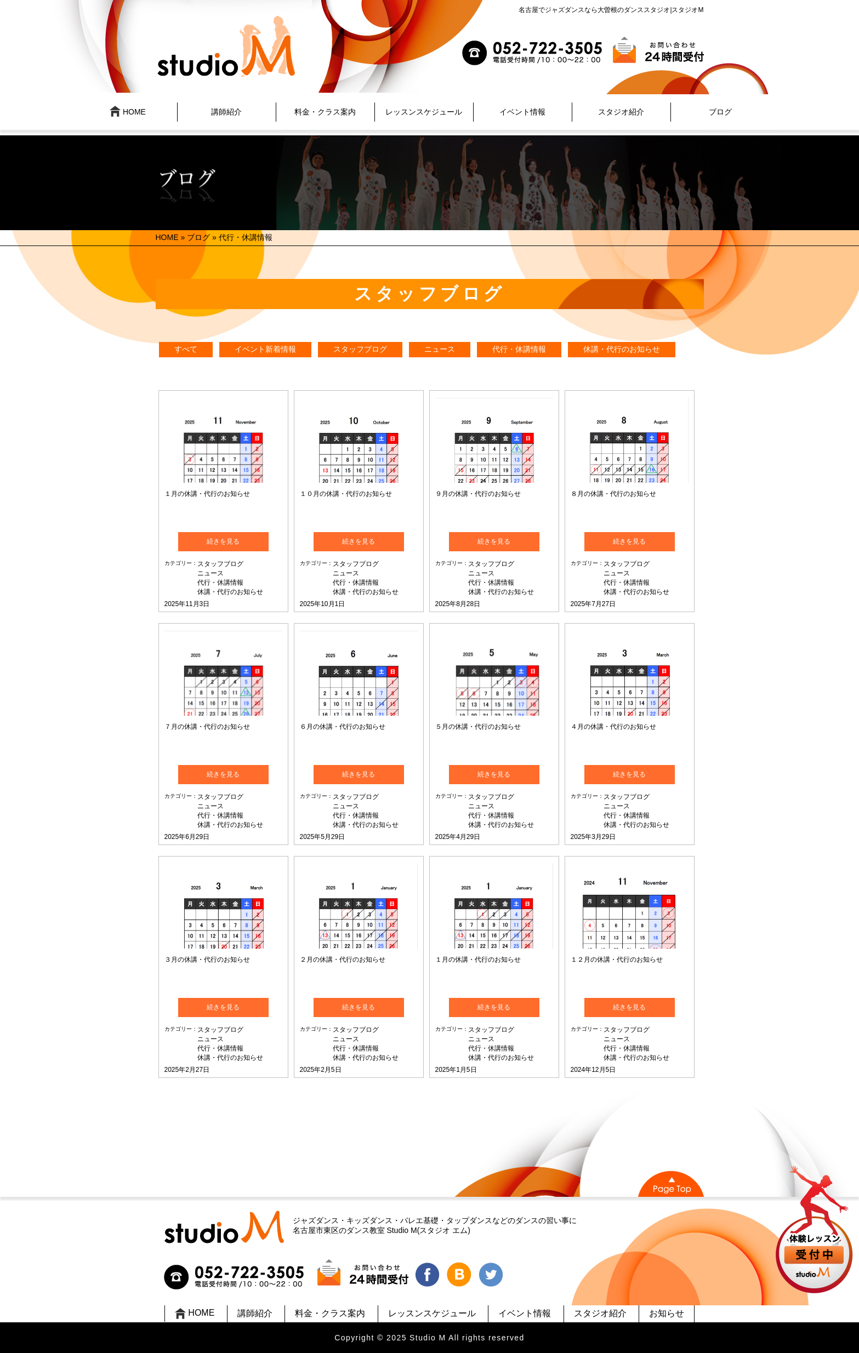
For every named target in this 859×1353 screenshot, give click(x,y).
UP (815, 1231)
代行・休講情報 (519, 349)
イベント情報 (522, 111)
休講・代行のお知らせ (621, 349)
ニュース (439, 349)
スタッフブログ (360, 349)
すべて (185, 349)
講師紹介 (226, 111)
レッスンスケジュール (423, 111)
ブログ (720, 111)
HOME (128, 111)
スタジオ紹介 (621, 111)
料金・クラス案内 (325, 111)
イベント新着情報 (265, 349)
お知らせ (666, 1313)
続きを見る (223, 541)
